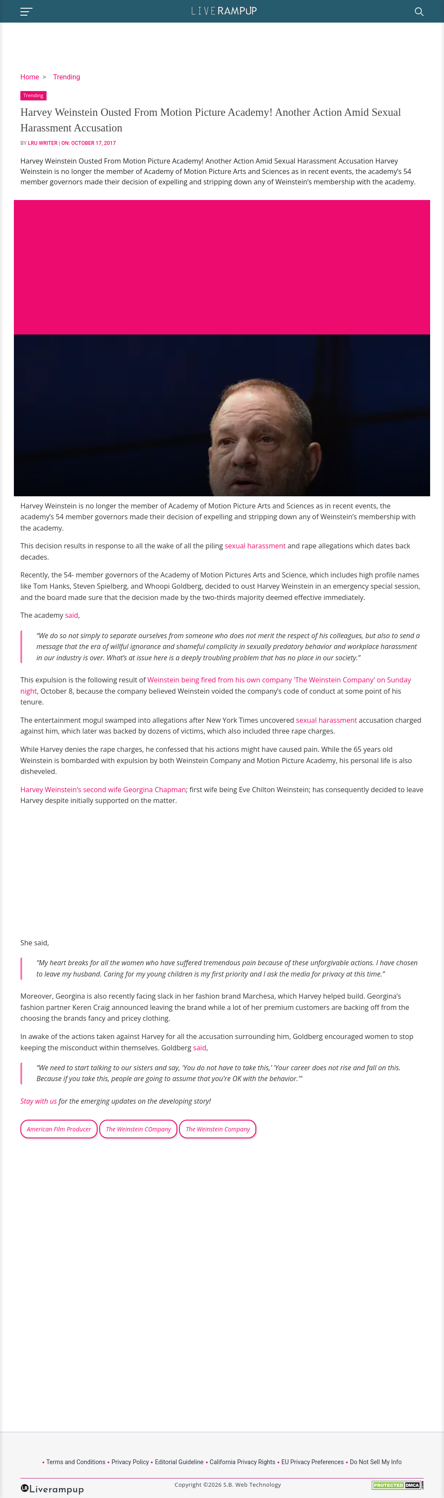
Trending (66, 77)
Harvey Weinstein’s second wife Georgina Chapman (103, 789)
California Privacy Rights (242, 1462)
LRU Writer (43, 143)
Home (29, 77)
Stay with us (38, 1101)
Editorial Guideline (179, 1462)
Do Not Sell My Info (376, 1462)
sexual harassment (255, 546)
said (71, 615)
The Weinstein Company (218, 1129)
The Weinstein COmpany (138, 1129)
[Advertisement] (222, 260)
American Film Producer (59, 1129)
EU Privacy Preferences (312, 1462)
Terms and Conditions (76, 1462)
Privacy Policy (130, 1462)
